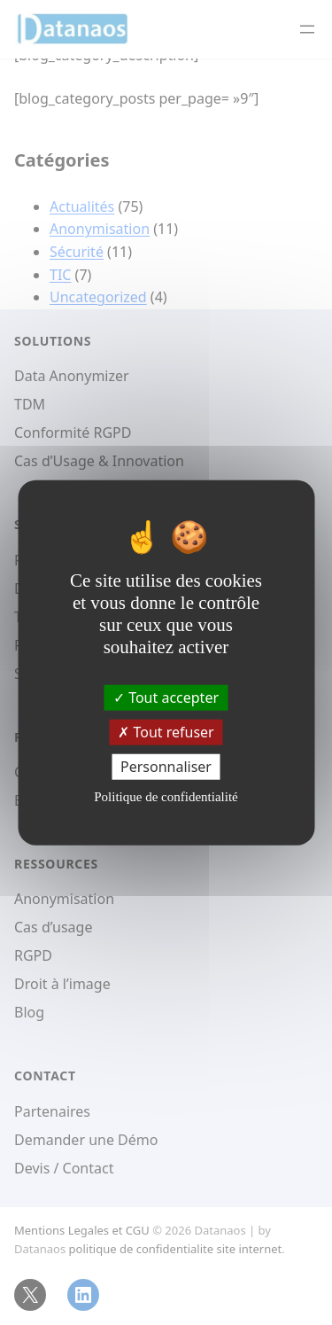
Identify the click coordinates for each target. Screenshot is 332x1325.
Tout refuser (165, 731)
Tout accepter (166, 696)
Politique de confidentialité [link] (165, 797)
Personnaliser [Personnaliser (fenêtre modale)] (166, 766)
